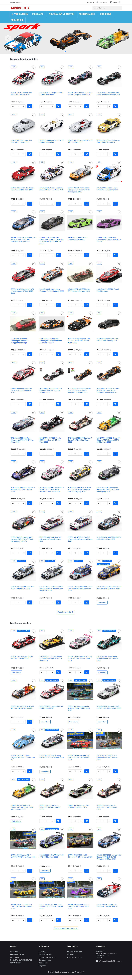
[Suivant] (124, 38)
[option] (66, 38)
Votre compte (72, 946)
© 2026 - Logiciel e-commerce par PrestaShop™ (66, 972)
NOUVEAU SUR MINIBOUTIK (21, 960)
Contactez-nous (16, 2)
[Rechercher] (107, 8)
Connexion (71, 954)
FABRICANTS (15, 957)
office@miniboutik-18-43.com (110, 961)
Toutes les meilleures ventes (66, 928)
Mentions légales (45, 954)
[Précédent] (8, 38)
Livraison (42, 952)
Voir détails (102, 603)
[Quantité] (18, 106)
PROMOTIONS (15, 963)
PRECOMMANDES (17, 954)
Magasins (42, 966)
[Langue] (89, 2)
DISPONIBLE (15, 952)
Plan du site (43, 963)
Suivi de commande (74, 952)
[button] (101, 2)
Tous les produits (66, 612)
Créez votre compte (74, 957)
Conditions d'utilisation (47, 957)
